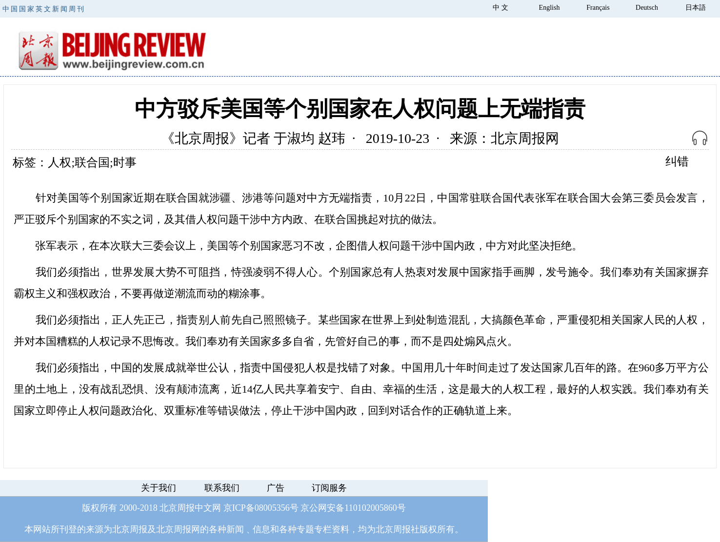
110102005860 (370, 508)
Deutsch (647, 7)
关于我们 (158, 488)
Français (597, 7)
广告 (275, 488)
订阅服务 (329, 488)
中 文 (500, 7)
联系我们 (222, 488)
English (549, 7)
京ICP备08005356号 (261, 508)
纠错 (677, 161)
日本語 (695, 7)
